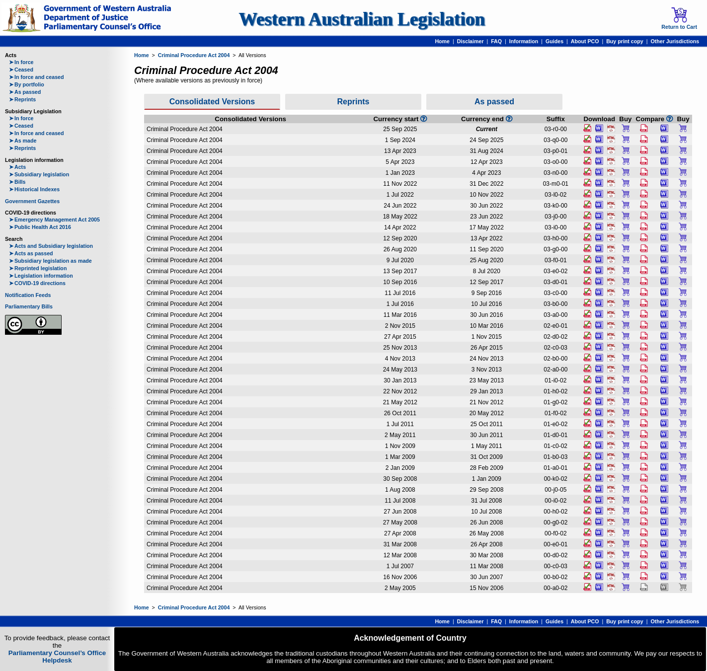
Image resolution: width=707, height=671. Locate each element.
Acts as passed (31, 253)
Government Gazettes (32, 201)
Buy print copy (624, 41)
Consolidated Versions (212, 101)
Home (442, 41)
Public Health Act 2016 (40, 227)
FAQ (496, 41)
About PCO (585, 41)
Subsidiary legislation (39, 174)
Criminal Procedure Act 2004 (194, 55)
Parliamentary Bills (29, 306)
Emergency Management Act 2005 (54, 220)
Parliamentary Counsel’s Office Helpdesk (57, 656)
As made (22, 141)
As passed (25, 92)
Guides (554, 41)
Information (524, 41)
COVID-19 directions (37, 283)
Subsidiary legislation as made (50, 261)
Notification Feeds (28, 295)
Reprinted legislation (38, 268)
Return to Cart (679, 18)
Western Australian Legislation (361, 19)
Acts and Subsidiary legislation (51, 246)
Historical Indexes (34, 189)
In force (21, 62)
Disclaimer (470, 41)
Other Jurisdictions (674, 41)
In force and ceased (36, 77)
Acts (17, 167)
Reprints (22, 99)
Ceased (21, 70)
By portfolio (26, 84)
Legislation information (41, 276)
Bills (17, 182)
